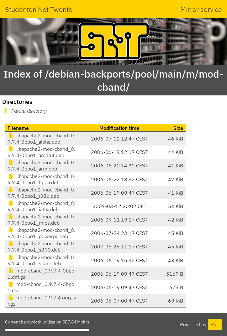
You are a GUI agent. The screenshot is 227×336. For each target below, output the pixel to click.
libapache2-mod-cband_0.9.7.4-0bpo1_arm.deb (41, 165)
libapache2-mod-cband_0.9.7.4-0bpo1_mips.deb (41, 219)
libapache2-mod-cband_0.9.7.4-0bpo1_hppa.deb (41, 179)
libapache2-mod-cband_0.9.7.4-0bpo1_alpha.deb (41, 138)
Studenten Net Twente (38, 9)
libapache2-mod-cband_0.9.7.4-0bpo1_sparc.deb (41, 260)
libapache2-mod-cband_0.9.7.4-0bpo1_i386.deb (41, 192)
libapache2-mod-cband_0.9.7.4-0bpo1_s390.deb (41, 246)
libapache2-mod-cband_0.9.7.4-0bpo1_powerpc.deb (41, 233)
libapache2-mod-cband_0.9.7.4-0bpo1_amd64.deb (41, 152)
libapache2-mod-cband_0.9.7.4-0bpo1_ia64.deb (41, 206)
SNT (214, 324)
